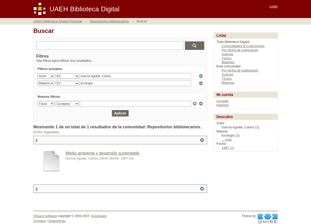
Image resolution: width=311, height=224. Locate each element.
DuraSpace (98, 216)
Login (274, 6)
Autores (227, 54)
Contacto (39, 221)
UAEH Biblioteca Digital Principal (57, 21)
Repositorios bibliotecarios (109, 21)
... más (227, 139)
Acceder (223, 101)
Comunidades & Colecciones (243, 46)
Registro (223, 105)
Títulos (227, 58)
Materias (228, 62)
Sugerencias (57, 221)
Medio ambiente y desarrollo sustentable (102, 153)
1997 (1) (228, 148)
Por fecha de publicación (240, 50)
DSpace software (45, 216)
